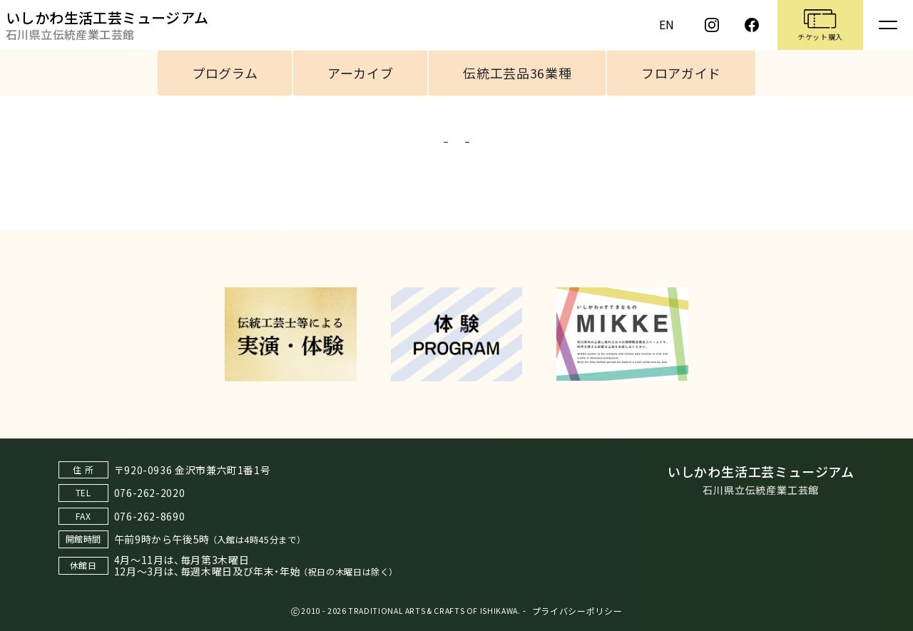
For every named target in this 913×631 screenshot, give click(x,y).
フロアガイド (681, 72)
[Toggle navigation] (888, 25)
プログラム (224, 72)
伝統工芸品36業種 (517, 72)
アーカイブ (360, 72)
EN (667, 24)
